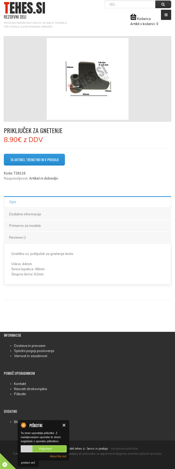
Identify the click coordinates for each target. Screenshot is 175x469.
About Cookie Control (23, 425)
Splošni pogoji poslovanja (34, 351)
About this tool (58, 456)
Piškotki (20, 394)
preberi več (28, 462)
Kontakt (20, 384)
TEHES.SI (24, 10)
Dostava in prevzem (29, 346)
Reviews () (17, 237)
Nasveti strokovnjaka (30, 389)
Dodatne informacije (25, 214)
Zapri (64, 425)
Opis (12, 202)
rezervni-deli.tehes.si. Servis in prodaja (83, 448)
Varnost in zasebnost (30, 356)
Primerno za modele (25, 226)
